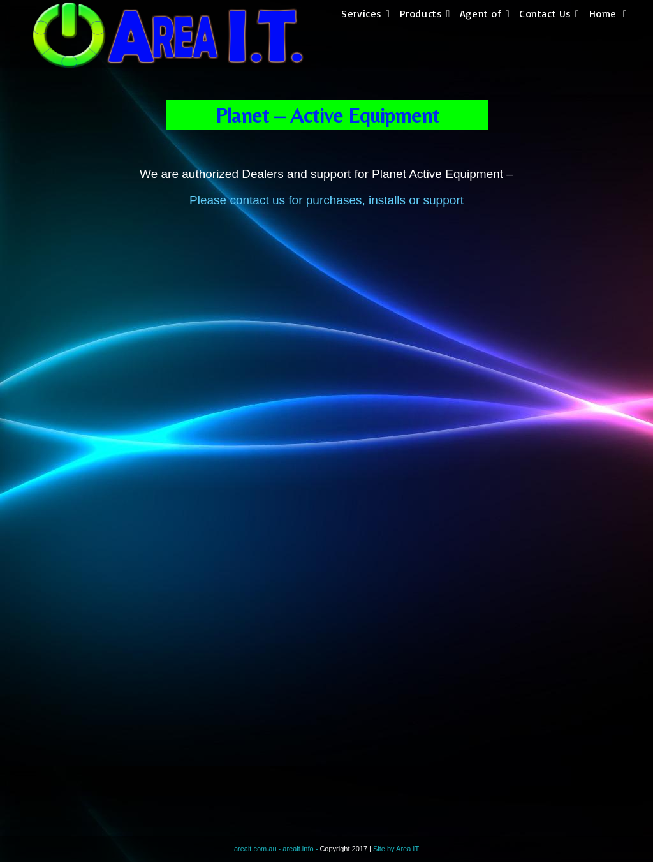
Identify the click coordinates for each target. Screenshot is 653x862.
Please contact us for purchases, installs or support (326, 200)
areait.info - (300, 848)
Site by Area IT (396, 848)
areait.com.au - (258, 848)
